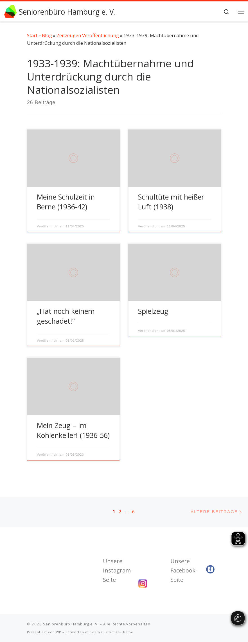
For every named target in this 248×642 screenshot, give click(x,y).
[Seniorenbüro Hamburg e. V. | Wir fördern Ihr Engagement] (10, 11)
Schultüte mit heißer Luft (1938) (171, 201)
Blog (47, 35)
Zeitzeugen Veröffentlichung (88, 35)
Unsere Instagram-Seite (118, 570)
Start (32, 35)
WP (58, 632)
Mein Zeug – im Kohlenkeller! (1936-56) (73, 430)
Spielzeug (153, 311)
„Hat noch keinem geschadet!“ (66, 316)
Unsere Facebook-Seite (183, 570)
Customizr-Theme (117, 632)
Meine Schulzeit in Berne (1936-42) (66, 201)
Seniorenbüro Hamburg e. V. (71, 624)
